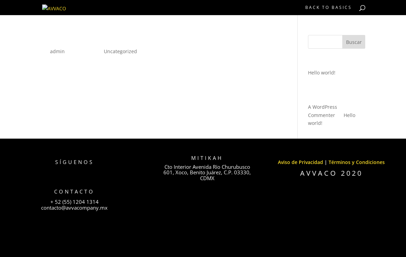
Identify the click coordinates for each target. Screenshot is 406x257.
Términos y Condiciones (357, 162)
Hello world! (66, 39)
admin (57, 51)
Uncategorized (120, 51)
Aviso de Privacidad (300, 162)
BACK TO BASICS (328, 7)
